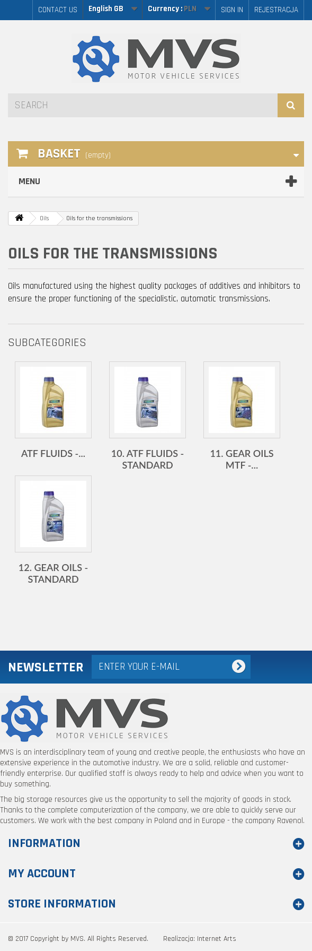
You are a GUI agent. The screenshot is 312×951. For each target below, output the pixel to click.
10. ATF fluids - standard (147, 459)
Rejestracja (276, 10)
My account (42, 873)
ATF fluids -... (53, 453)
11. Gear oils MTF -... (241, 459)
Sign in (232, 10)
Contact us (57, 10)
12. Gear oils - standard (53, 573)
